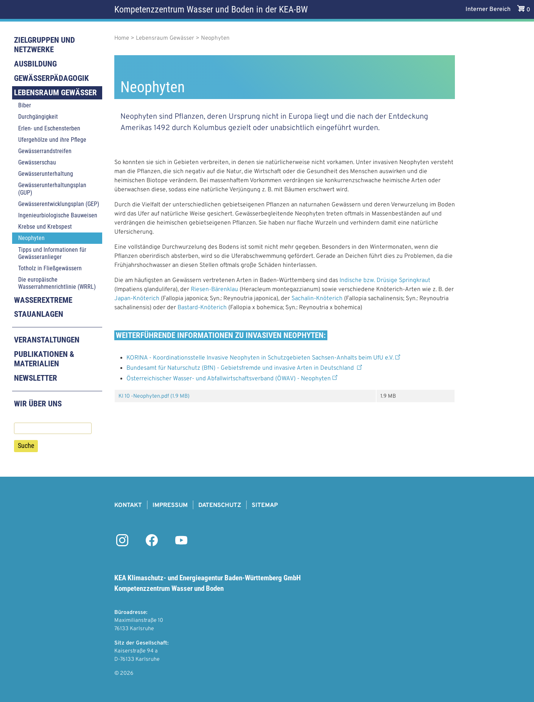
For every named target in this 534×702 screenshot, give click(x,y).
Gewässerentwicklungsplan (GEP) (58, 204)
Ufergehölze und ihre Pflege (52, 139)
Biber (24, 105)
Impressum (170, 505)
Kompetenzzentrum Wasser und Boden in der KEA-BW (211, 9)
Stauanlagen (38, 314)
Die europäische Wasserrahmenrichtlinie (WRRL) (57, 283)
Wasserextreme (43, 300)
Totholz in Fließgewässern (50, 268)
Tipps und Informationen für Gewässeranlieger (52, 253)
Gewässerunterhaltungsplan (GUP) (52, 188)
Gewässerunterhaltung (45, 173)
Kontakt (128, 505)
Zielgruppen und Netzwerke (44, 45)
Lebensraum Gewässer (55, 92)
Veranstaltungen (46, 339)
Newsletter (35, 378)
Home (121, 38)
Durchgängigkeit (38, 116)
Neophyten (31, 238)
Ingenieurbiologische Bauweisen (57, 215)
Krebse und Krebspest (45, 226)
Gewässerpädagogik (51, 78)
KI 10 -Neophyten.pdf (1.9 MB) (154, 396)
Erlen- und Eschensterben (49, 128)
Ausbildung (35, 63)
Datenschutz (219, 505)
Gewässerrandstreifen (45, 151)
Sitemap (265, 505)
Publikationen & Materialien (44, 359)
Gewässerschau (37, 162)
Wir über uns (38, 403)
